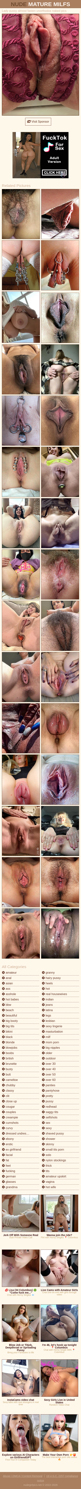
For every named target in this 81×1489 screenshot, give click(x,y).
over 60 (49, 1079)
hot (46, 988)
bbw (6, 1004)
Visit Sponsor (38, 121)
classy (8, 1090)
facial (7, 1155)
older (47, 1053)
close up (9, 1101)
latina (47, 1010)
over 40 (49, 1069)
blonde (8, 1042)
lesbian (48, 1020)
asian (7, 983)
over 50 (49, 1074)
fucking (8, 1171)
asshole (9, 994)
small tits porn (53, 1149)
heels (47, 983)
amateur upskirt (54, 1176)
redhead (49, 1106)
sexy (47, 1128)
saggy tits (50, 1112)
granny (48, 972)
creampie (10, 1117)
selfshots (49, 1117)
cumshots (10, 1122)
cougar (8, 1106)
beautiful (9, 1015)
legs (46, 1015)
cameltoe (10, 1079)
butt (6, 1074)
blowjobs (9, 1047)
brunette (9, 1063)
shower (48, 1138)
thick (47, 1165)
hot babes (10, 999)
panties (48, 1085)
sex (46, 1122)
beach (8, 1010)
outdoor (49, 1058)
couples (9, 1112)
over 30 (49, 1063)
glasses (9, 1181)
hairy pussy (51, 978)
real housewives (54, 994)
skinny (48, 1144)
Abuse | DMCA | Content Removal (22, 1476)
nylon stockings (54, 1160)
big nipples (51, 1047)
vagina (48, 1181)
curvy (7, 1128)
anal (6, 978)
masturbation (52, 1031)
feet (6, 1165)
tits (45, 1171)
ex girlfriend (11, 1149)
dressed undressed (16, 1133)
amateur (9, 972)
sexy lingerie (52, 1026)
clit (5, 1096)
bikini (7, 1031)
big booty (10, 1020)
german (9, 1176)
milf (46, 1037)
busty (7, 1069)
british (8, 1058)
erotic (7, 1144)
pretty (47, 1096)
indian (48, 999)
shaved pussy (53, 1133)
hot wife (49, 1187)
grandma (10, 1187)
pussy (47, 1101)
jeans (47, 1004)
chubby (8, 1085)
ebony (8, 1138)
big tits (8, 1026)
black (7, 1037)
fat (5, 1160)
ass (6, 988)
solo (46, 1155)
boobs (8, 1053)
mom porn (50, 1042)
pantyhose (50, 1090)
